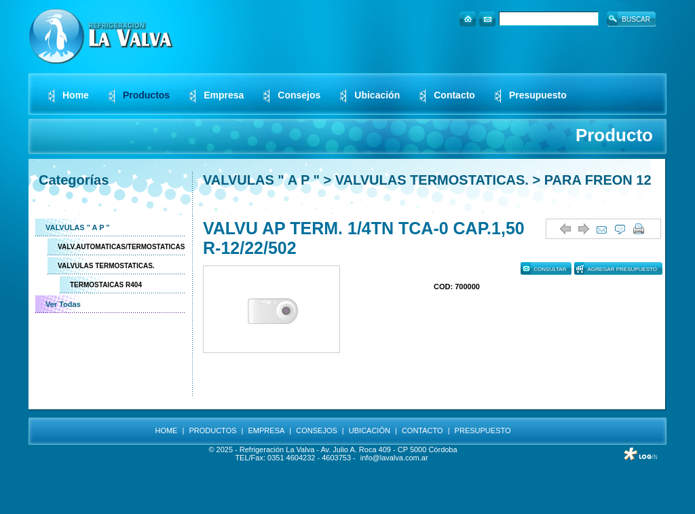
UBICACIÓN (369, 430)
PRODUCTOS (212, 430)
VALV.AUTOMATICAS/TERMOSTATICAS (121, 247)
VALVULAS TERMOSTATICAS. (106, 266)
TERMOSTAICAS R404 (106, 285)
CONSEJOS (316, 430)
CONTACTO (422, 430)
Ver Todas (63, 304)
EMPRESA (266, 430)
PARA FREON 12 (598, 179)
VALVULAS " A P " (77, 227)
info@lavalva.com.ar (394, 458)
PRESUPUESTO (483, 430)
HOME (166, 430)
